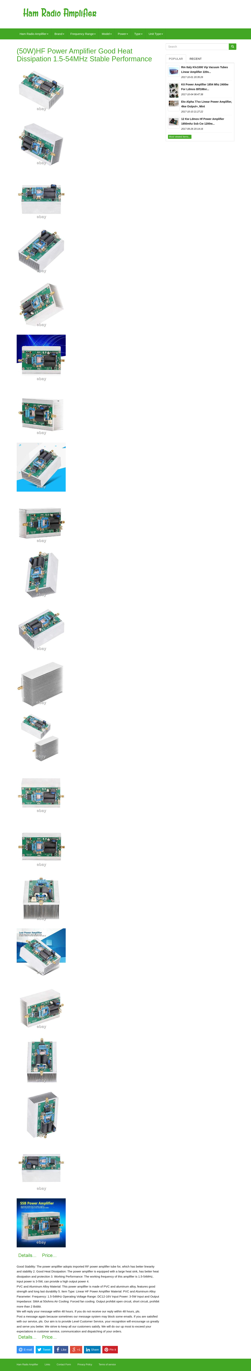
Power (123, 33)
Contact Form (64, 1364)
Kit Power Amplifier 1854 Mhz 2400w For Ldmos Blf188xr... (204, 87)
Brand (59, 33)
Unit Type (156, 33)
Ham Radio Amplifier (34, 33)
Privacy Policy (84, 1364)
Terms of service (107, 1364)
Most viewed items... (179, 136)
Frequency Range (83, 33)
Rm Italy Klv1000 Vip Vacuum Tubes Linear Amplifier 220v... (204, 69)
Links (47, 1364)
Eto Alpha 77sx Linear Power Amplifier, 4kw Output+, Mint (206, 104)
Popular (176, 58)
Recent (196, 58)
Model (107, 33)
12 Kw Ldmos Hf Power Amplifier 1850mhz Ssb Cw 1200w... (202, 121)
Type (138, 33)
